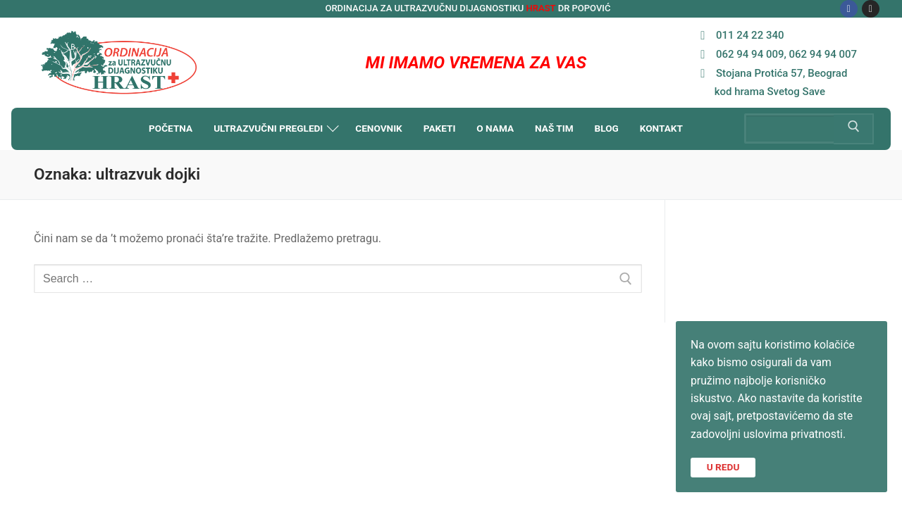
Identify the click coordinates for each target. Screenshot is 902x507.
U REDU (723, 466)
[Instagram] (870, 9)
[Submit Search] (854, 128)
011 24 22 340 (738, 34)
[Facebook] (849, 9)
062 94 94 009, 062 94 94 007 (775, 53)
